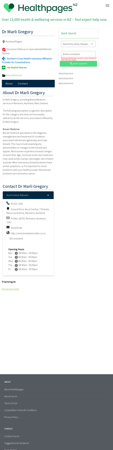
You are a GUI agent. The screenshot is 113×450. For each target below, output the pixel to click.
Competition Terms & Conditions (20, 410)
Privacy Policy (11, 417)
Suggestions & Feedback (16, 443)
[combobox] (78, 44)
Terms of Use (10, 403)
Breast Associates (10, 288)
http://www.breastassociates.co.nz (28, 233)
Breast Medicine (12, 75)
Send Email (16, 227)
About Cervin (10, 396)
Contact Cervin (11, 436)
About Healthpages (14, 389)
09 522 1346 (17, 203)
